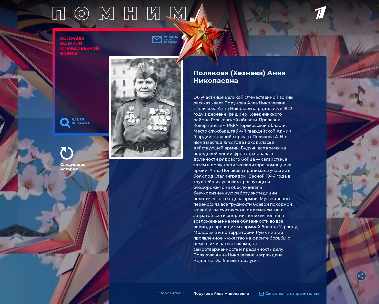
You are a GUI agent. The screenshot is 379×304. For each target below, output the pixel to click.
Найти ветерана (81, 121)
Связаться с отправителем (292, 293)
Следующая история (72, 166)
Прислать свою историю (171, 40)
